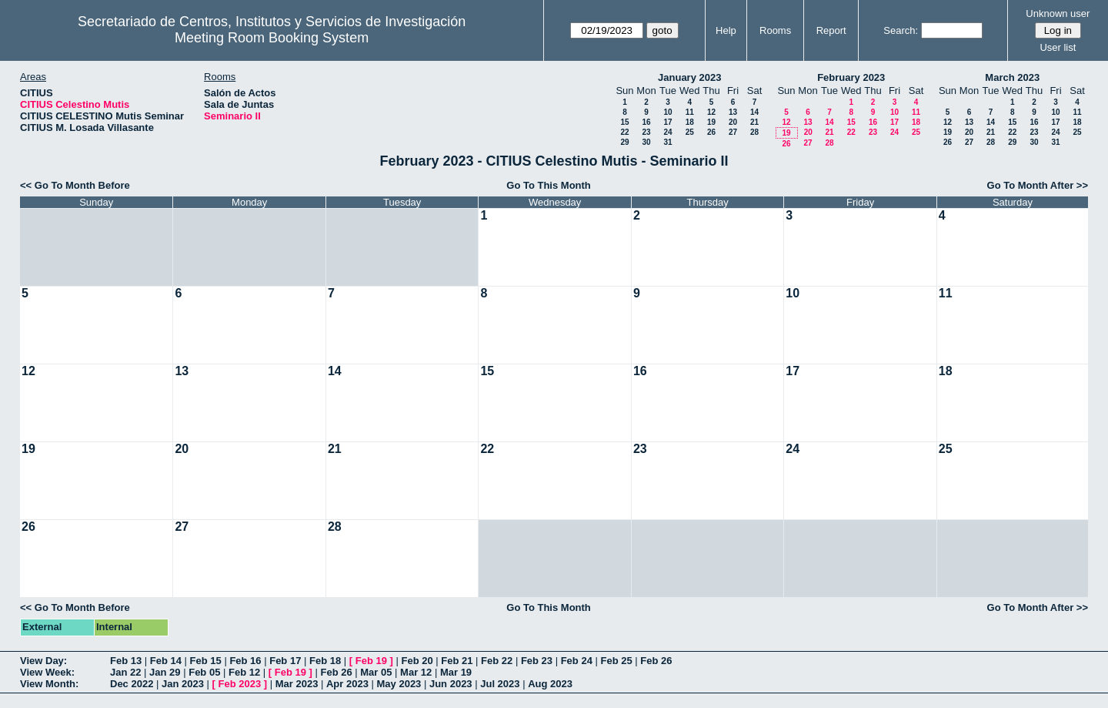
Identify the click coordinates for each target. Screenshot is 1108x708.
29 (624, 142)
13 (733, 112)
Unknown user (1058, 13)
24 (667, 132)
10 (667, 112)
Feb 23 (536, 660)
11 (690, 112)
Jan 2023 (183, 684)
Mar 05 (376, 672)
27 (733, 132)
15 (624, 122)
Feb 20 (416, 660)
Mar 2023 (297, 684)
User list (1058, 47)
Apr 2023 (347, 684)
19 (711, 122)
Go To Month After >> (1037, 185)
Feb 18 (325, 660)
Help (726, 30)
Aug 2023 (550, 684)
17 (667, 122)
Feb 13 (126, 660)
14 (754, 112)
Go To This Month (548, 185)
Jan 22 (125, 672)
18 (690, 122)
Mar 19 (456, 672)
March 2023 (1012, 77)
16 (646, 122)
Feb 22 (496, 660)
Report (831, 30)
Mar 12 (416, 672)
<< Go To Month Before (75, 185)
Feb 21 (456, 660)
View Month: (49, 684)
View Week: (47, 672)
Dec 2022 (131, 684)
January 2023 (689, 77)
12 (711, 112)
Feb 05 (204, 672)
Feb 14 (166, 660)
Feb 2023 (240, 684)
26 (711, 132)
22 (624, 132)
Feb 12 (244, 672)
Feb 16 (245, 660)
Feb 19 (371, 660)
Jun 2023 (450, 684)
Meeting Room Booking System (272, 37)
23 (646, 132)
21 (754, 122)
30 (646, 142)
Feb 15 (206, 660)
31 (667, 142)
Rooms (775, 30)
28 (754, 132)
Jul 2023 (499, 684)
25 (690, 132)
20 (733, 122)
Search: (900, 30)
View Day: (43, 660)
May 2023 (399, 684)
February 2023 (851, 77)
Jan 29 (164, 672)
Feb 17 (285, 660)
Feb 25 (616, 660)
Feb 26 (656, 660)
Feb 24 (576, 660)
